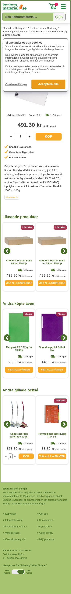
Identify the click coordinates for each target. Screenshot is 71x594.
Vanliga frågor (12, 532)
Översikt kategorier (15, 539)
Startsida (7, 28)
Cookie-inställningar (16, 84)
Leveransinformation (16, 526)
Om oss (43, 513)
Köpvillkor (10, 513)
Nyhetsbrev (45, 526)
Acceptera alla (48, 84)
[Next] (64, 251)
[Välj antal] (20, 136)
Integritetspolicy (13, 520)
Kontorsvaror (37, 28)
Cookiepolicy (46, 532)
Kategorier (21, 28)
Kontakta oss (46, 520)
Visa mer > (12, 197)
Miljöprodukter (47, 539)
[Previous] (7, 251)
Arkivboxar (21, 31)
